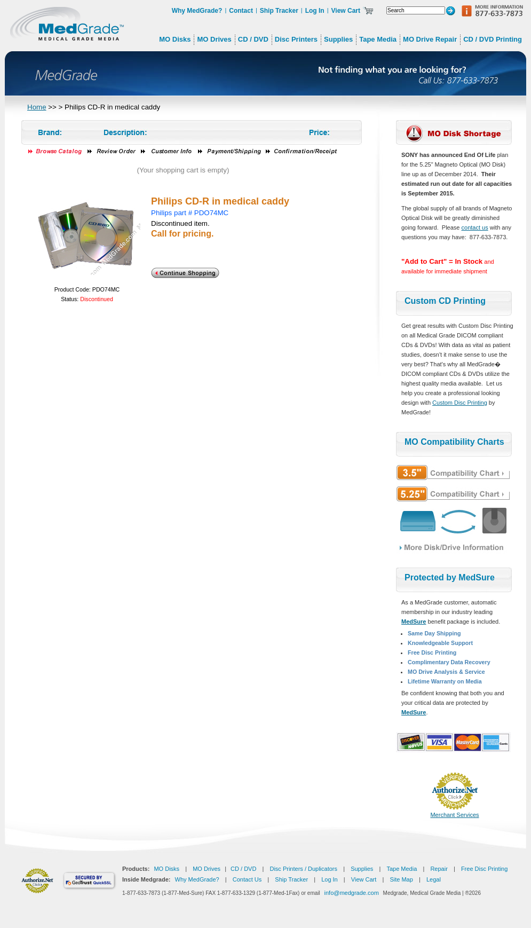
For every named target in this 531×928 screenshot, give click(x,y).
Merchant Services (454, 815)
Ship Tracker (279, 10)
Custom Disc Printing (459, 402)
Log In (314, 10)
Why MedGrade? (197, 10)
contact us (475, 227)
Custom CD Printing (445, 300)
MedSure (413, 621)
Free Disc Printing (484, 869)
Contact (241, 10)
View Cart (345, 10)
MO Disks (166, 869)
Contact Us (247, 879)
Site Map (401, 879)
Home (36, 107)
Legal (433, 879)
